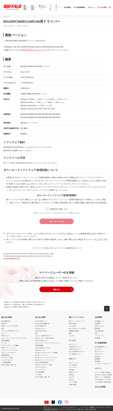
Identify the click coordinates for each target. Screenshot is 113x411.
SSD (2, 328)
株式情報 (97, 361)
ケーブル (4, 343)
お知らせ (71, 379)
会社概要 (97, 323)
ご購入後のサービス (75, 349)
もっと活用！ (72, 326)
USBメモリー (5, 336)
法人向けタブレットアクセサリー (45, 360)
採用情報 (97, 338)
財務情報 (97, 359)
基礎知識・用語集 (74, 331)
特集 (70, 333)
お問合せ (71, 375)
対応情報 (71, 370)
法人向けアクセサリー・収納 (43, 365)
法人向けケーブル (40, 350)
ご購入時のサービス (75, 347)
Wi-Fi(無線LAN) (5, 321)
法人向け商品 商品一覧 (42, 377)
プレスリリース (99, 336)
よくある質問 (73, 365)
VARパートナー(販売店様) (102, 377)
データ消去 (38, 374)
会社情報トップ (99, 321)
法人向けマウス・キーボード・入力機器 (46, 353)
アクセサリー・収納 (7, 357)
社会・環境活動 (99, 331)
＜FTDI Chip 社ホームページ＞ (31, 50)
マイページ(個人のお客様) (102, 372)
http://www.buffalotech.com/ (11, 258)
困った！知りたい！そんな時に (77, 328)
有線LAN (4, 323)
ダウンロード (73, 367)
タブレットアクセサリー (8, 353)
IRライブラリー (99, 351)
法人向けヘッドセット (41, 355)
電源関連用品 (5, 355)
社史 (96, 333)
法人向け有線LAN (40, 326)
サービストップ (73, 344)
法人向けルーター (40, 328)
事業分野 (97, 328)
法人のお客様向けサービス (77, 351)
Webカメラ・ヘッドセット (9, 348)
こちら (98, 239)
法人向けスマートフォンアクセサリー (46, 357)
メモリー (4, 333)
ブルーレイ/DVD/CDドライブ (10, 331)
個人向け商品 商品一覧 (8, 365)
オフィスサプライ (40, 370)
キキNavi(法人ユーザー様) (102, 379)
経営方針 (97, 356)
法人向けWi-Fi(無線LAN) (42, 323)
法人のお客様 (100, 386)
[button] (56, 289)
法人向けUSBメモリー (41, 340)
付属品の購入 (73, 384)
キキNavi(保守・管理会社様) (103, 382)
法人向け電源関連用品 (41, 362)
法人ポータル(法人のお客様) (103, 375)
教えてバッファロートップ (77, 321)
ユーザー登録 (73, 382)
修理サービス (73, 372)
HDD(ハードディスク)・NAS (9, 326)
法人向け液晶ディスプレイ (43, 348)
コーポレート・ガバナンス (102, 364)
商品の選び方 (73, 323)
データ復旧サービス (75, 354)
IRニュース (98, 349)
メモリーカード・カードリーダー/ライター (13, 338)
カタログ (71, 377)
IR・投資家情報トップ (101, 347)
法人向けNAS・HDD (41, 331)
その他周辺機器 (6, 362)
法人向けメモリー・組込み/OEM (44, 338)
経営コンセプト (99, 326)
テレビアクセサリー (7, 360)
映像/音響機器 (5, 340)
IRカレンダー (99, 354)
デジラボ (71, 336)
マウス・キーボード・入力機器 (10, 345)
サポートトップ (73, 363)
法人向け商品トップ (41, 321)
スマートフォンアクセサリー (10, 350)
